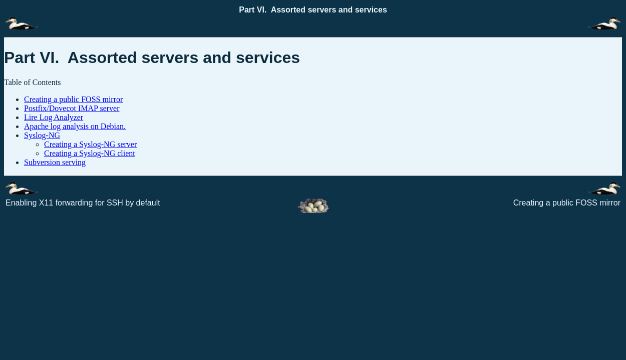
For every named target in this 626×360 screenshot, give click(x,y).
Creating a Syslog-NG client (89, 153)
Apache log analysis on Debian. (75, 126)
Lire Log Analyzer (53, 117)
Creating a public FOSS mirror (73, 99)
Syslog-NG (42, 135)
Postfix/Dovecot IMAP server (72, 108)
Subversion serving (55, 162)
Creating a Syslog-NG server (90, 144)
